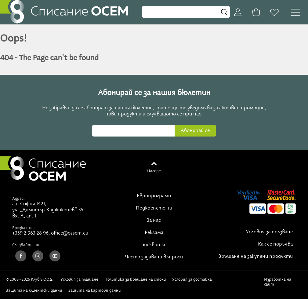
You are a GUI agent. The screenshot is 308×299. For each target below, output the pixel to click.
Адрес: (18, 198)
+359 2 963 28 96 (30, 233)
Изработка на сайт (277, 282)
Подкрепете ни (154, 208)
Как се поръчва (275, 244)
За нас (154, 220)
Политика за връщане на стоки (135, 279)
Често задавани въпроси (154, 257)
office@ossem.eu (69, 233)
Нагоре (154, 171)
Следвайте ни (25, 244)
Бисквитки (154, 245)
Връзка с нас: (24, 227)
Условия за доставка (192, 279)
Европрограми (154, 196)
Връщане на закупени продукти (255, 256)
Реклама (154, 233)
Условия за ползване (269, 232)
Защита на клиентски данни (34, 290)
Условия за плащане (79, 279)
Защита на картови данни (94, 290)
